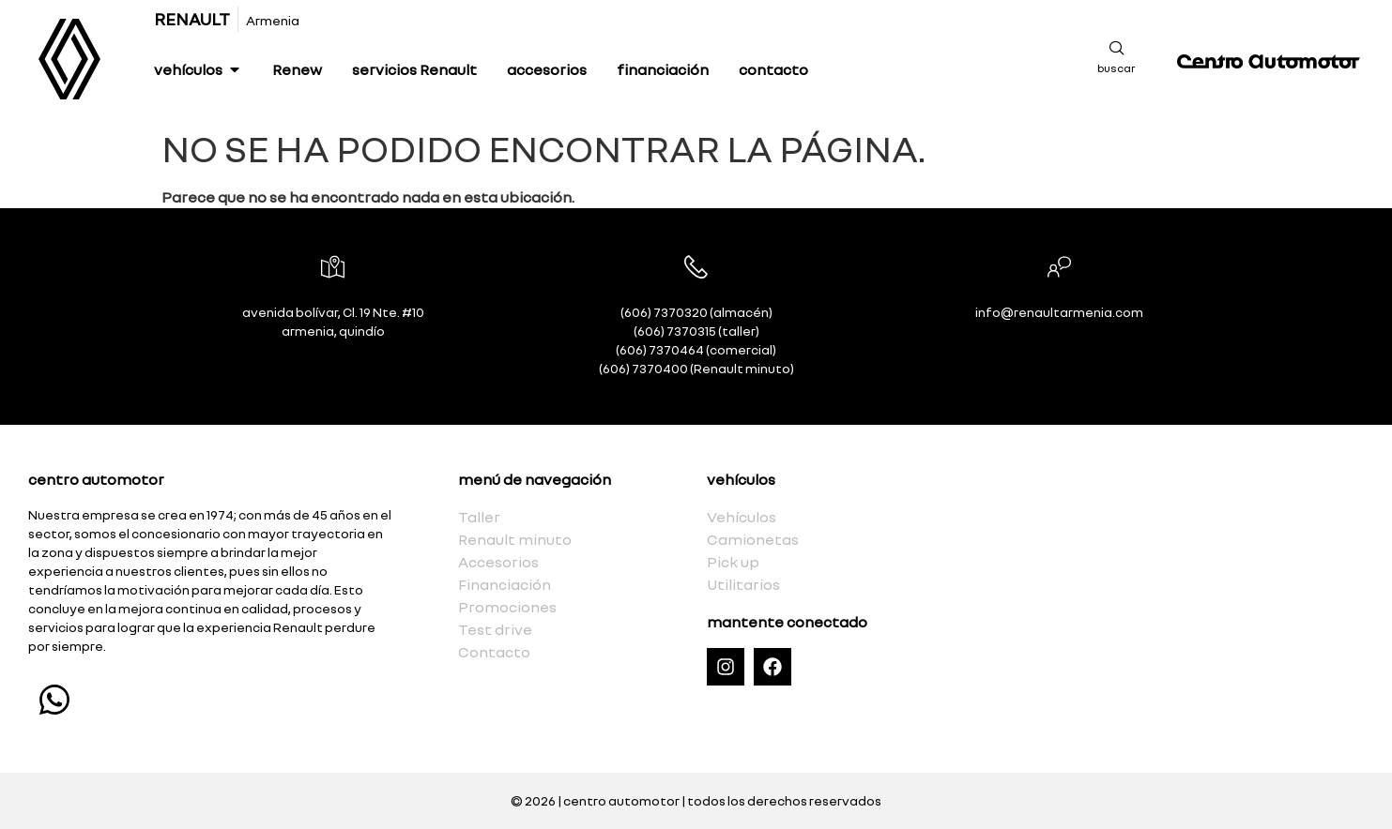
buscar (1116, 68)
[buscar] (1116, 47)
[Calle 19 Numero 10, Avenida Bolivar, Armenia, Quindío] (1160, 589)
